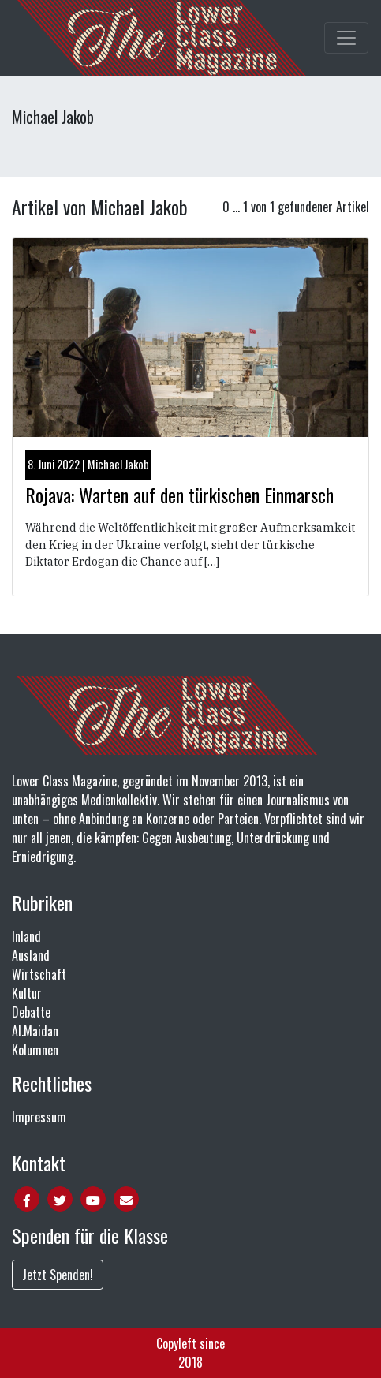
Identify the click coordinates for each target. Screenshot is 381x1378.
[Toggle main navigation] (346, 38)
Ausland (31, 955)
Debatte (31, 1012)
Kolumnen (35, 1049)
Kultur (27, 993)
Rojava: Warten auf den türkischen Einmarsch (179, 494)
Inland (26, 936)
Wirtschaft (39, 974)
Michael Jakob (118, 464)
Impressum (39, 1116)
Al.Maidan (35, 1030)
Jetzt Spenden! (57, 1274)
